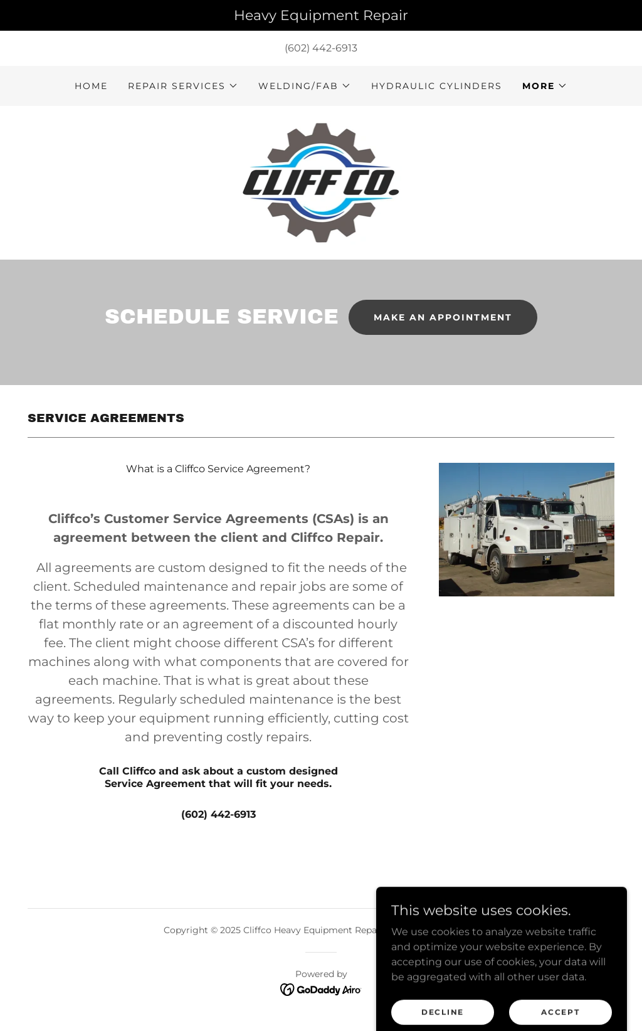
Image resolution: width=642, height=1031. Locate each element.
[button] (183, 85)
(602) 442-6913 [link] (321, 48)
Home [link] (91, 86)
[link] (321, 182)
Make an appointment (443, 317)
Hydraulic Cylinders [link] (436, 86)
